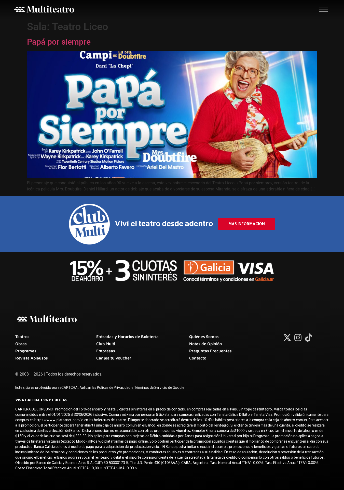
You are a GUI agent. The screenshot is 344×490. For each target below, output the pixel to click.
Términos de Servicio (150, 388)
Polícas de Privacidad (113, 388)
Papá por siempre (59, 42)
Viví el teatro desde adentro (164, 224)
